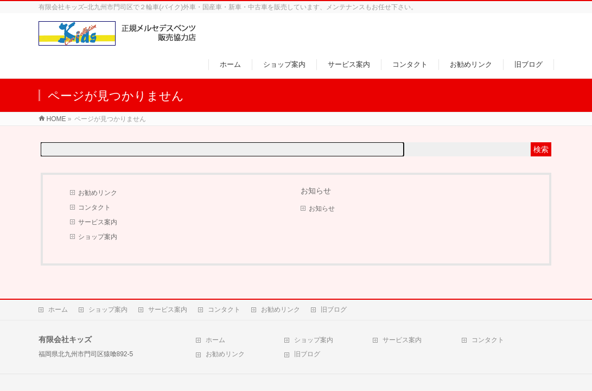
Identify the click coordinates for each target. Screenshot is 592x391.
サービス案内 (97, 222)
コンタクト (94, 207)
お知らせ (322, 208)
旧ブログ (334, 309)
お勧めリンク (97, 193)
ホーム (58, 309)
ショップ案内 (97, 237)
